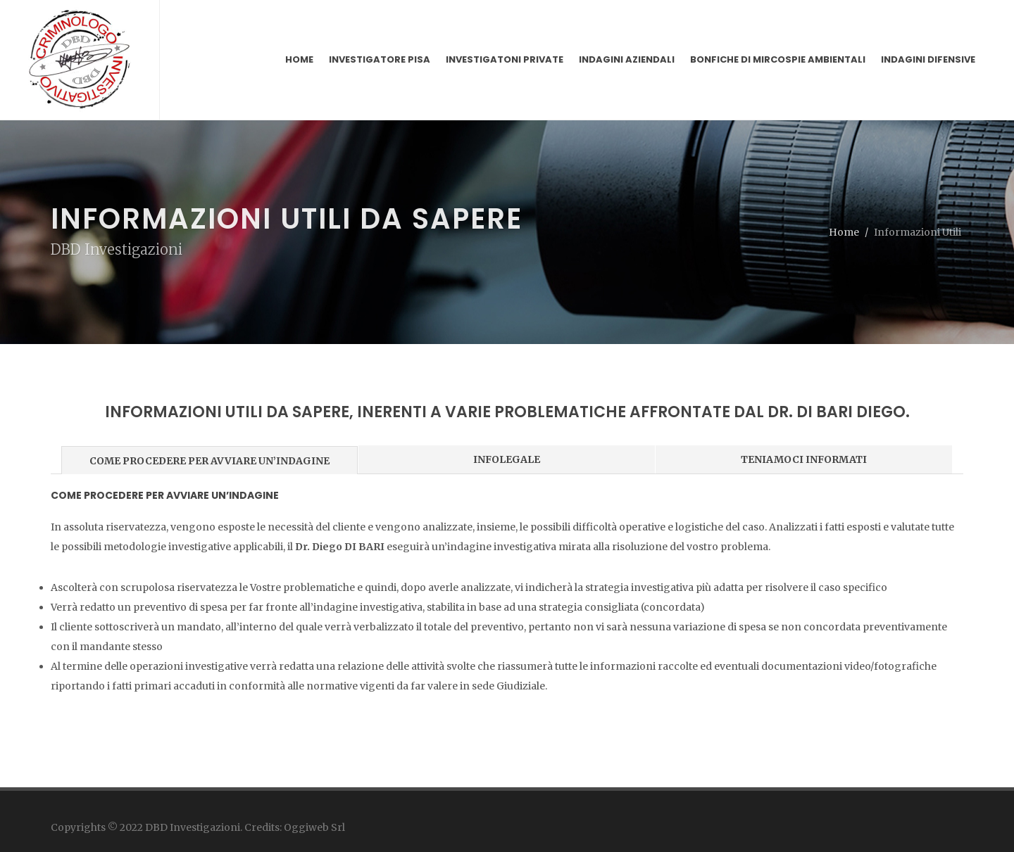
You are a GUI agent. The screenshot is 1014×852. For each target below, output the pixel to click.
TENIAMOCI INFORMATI (804, 459)
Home (844, 232)
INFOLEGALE (506, 459)
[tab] (209, 459)
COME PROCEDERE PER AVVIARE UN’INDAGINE (209, 460)
